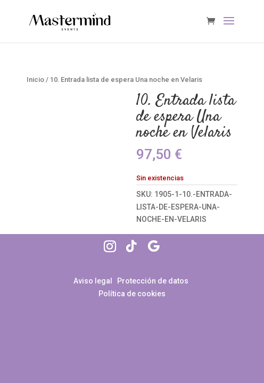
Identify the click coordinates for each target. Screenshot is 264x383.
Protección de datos (152, 281)
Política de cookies (132, 293)
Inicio (35, 80)
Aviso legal (93, 281)
